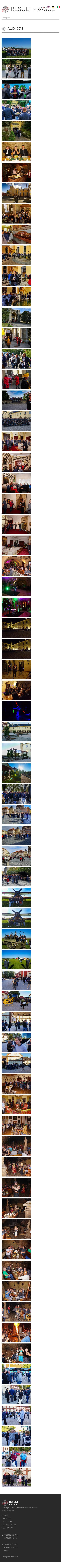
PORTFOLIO (8, 1522)
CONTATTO (8, 1528)
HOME (6, 1515)
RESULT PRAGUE (33, 9)
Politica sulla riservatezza (27, 1508)
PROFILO (7, 1519)
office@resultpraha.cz (10, 1557)
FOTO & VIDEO (9, 1525)
